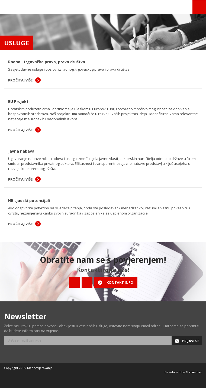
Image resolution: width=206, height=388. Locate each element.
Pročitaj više (20, 80)
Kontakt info (120, 282)
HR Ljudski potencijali (29, 200)
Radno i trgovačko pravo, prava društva (46, 61)
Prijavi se (190, 340)
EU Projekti (19, 101)
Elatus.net (194, 372)
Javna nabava (21, 151)
